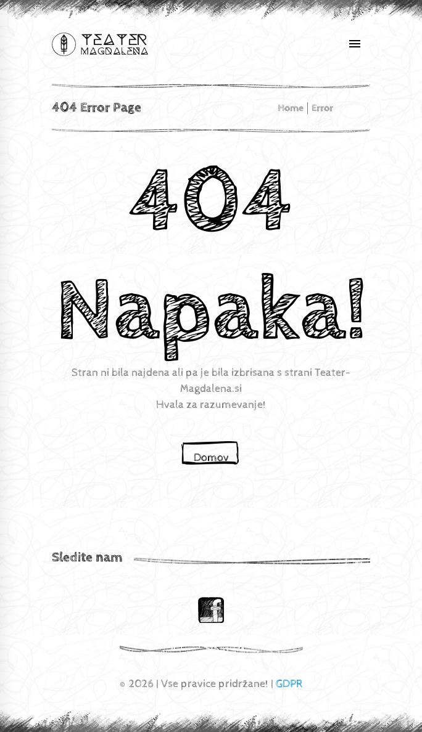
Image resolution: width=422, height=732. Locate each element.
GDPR (289, 683)
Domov (211, 457)
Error (322, 108)
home (291, 108)
